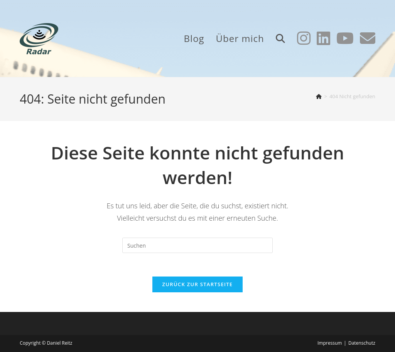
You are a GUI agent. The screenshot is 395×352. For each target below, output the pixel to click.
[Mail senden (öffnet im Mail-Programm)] (367, 38)
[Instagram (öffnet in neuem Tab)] (304, 38)
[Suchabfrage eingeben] (197, 245)
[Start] (319, 96)
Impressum (329, 343)
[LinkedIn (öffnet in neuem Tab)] (323, 38)
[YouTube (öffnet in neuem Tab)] (345, 38)
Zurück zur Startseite (197, 284)
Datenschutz (361, 343)
